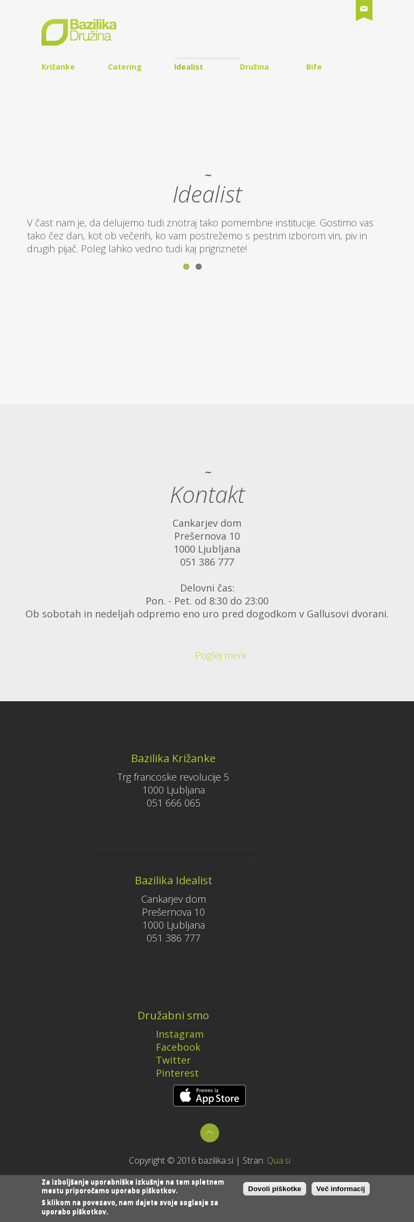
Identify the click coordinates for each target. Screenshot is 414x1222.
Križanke (58, 67)
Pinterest (170, 1072)
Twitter (166, 1059)
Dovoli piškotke (274, 1191)
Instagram (172, 1034)
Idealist (188, 67)
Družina (254, 67)
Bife (314, 67)
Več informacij (340, 1191)
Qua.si (279, 1160)
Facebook (171, 1046)
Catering (125, 67)
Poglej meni (205, 655)
